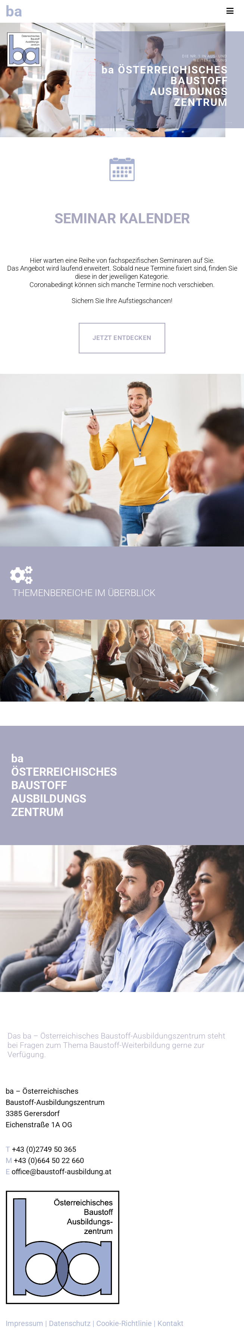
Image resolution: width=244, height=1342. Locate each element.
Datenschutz (70, 1323)
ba (14, 11)
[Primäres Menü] (230, 11)
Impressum (24, 1323)
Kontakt (170, 1323)
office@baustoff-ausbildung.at (62, 1171)
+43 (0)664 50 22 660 (49, 1160)
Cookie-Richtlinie (124, 1323)
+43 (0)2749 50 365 (44, 1149)
